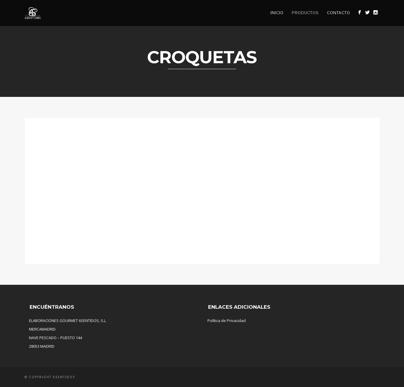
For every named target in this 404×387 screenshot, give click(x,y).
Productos (305, 12)
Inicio (277, 12)
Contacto (338, 12)
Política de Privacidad (226, 320)
